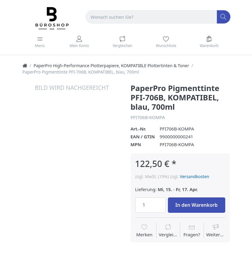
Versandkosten (194, 176)
